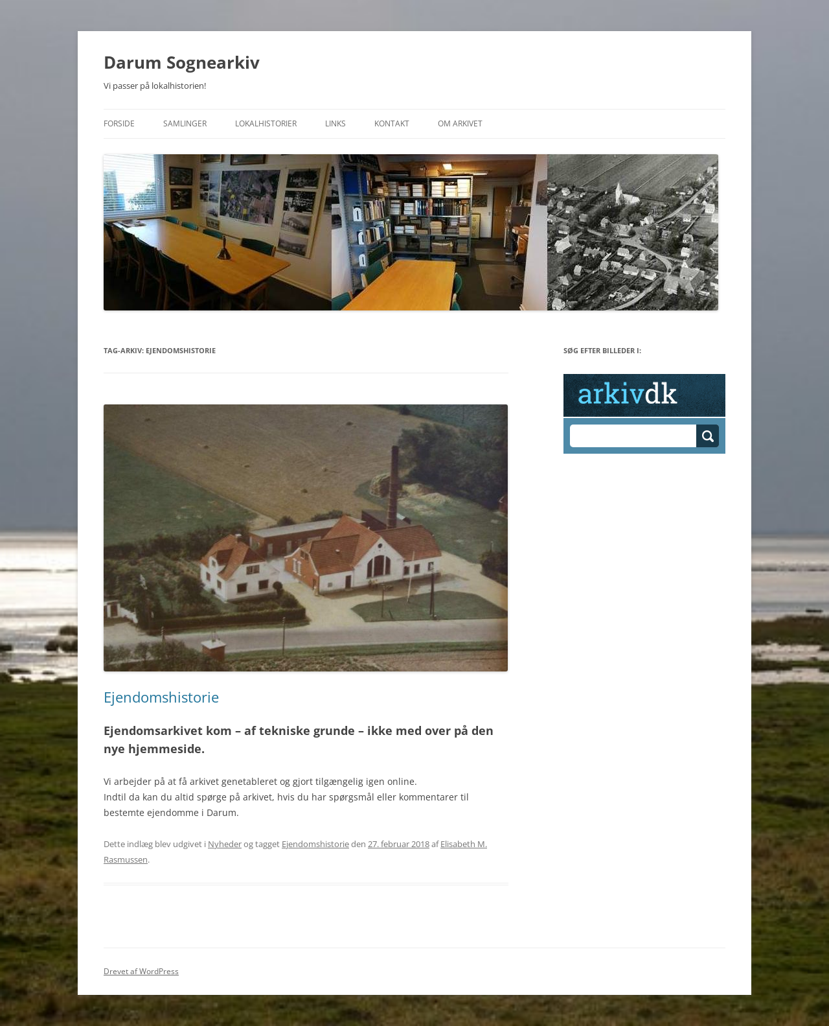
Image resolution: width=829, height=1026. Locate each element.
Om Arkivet (460, 123)
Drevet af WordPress (141, 971)
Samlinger (185, 123)
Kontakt (391, 123)
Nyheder (225, 844)
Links (335, 123)
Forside (119, 123)
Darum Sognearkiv (182, 62)
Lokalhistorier (266, 123)
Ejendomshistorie (161, 696)
